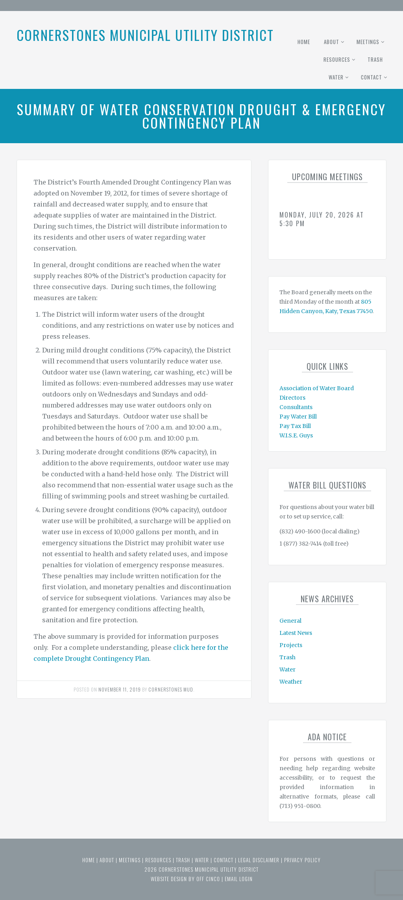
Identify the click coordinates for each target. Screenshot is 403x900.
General (290, 620)
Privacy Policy (302, 860)
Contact (371, 77)
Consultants (295, 407)
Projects (290, 645)
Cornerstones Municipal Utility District (145, 35)
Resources (337, 59)
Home (304, 42)
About (331, 42)
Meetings (368, 42)
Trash (375, 59)
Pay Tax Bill (295, 426)
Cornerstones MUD (170, 689)
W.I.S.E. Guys (296, 435)
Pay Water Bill (298, 416)
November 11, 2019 (119, 689)
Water (336, 77)
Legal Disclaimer (258, 860)
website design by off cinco (185, 879)
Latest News (295, 632)
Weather (290, 681)
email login (239, 879)
